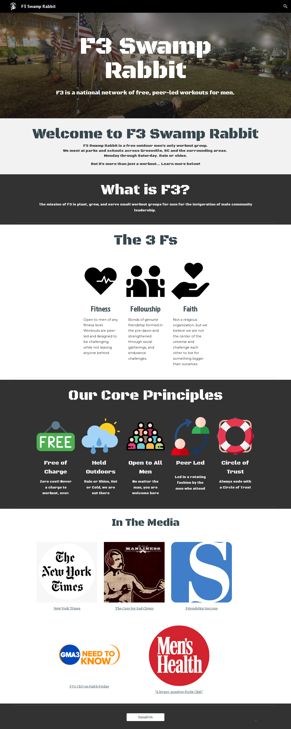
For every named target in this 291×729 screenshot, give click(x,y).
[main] (145, 59)
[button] (285, 6)
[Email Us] (145, 717)
